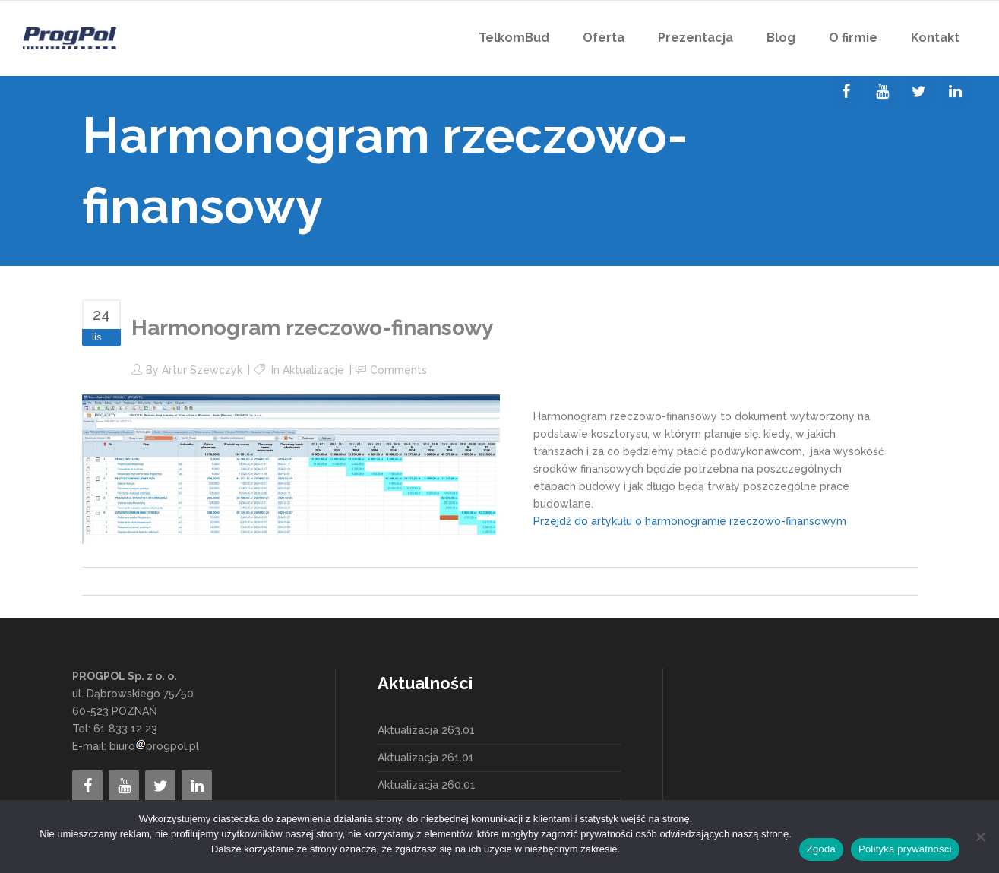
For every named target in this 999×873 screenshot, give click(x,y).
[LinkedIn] (955, 92)
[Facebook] (845, 92)
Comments (398, 370)
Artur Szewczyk (202, 370)
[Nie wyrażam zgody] (980, 836)
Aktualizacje (313, 370)
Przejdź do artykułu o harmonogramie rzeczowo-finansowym (689, 521)
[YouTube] (882, 92)
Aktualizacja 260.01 (427, 785)
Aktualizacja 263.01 (426, 730)
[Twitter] (918, 92)
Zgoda (821, 849)
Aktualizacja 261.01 (426, 757)
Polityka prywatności (905, 849)
